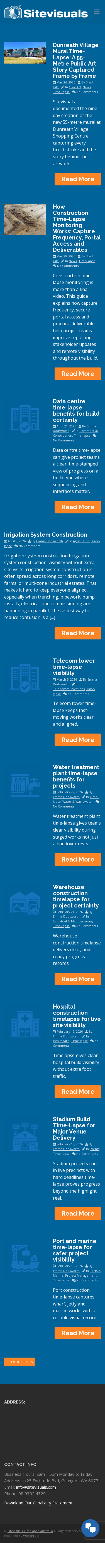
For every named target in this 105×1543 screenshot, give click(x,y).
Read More (77, 179)
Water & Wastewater (77, 801)
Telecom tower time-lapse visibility (74, 666)
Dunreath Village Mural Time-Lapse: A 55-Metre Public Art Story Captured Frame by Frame (76, 60)
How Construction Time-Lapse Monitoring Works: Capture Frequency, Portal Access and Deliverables (77, 228)
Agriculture (81, 541)
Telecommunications (69, 689)
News (87, 87)
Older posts (20, 1362)
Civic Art (75, 87)
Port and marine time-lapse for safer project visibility (74, 1250)
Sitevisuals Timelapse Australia (30, 1531)
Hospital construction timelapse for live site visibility (77, 1015)
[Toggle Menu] (97, 12)
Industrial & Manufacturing (73, 921)
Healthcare (61, 1041)
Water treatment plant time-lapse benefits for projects (76, 776)
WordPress (31, 1535)
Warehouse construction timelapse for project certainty (76, 896)
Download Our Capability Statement (38, 1502)
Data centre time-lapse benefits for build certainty (76, 410)
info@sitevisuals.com (36, 1487)
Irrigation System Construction (45, 534)
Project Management (81, 1275)
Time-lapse (61, 92)
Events (94, 1149)
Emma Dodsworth (49, 541)
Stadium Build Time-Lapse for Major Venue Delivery (74, 1128)
